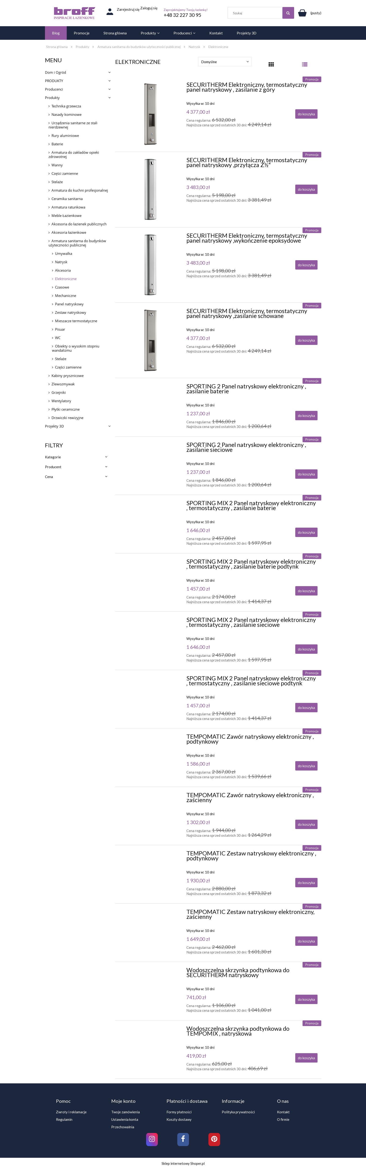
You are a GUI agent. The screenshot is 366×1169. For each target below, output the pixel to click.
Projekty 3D (54, 426)
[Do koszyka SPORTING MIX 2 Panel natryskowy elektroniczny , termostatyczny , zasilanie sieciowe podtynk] (306, 707)
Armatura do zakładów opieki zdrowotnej (73, 154)
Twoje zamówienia (125, 1112)
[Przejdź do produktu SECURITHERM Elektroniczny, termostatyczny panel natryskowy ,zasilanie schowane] (150, 340)
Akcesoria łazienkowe (69, 232)
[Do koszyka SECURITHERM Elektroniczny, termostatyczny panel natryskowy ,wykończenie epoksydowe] (306, 265)
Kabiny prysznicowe (68, 375)
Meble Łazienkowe (66, 215)
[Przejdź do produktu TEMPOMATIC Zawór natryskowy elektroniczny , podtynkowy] (150, 737)
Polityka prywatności (238, 1112)
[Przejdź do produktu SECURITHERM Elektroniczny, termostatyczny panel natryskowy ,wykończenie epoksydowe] (150, 265)
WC (57, 337)
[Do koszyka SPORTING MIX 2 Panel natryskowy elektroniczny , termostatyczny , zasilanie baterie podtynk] (306, 590)
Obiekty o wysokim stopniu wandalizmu (75, 348)
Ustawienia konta (124, 1119)
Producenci (54, 89)
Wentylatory (61, 400)
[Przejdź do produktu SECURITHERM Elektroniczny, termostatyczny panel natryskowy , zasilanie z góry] (150, 114)
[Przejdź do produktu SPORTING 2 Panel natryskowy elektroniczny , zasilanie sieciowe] (150, 445)
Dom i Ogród (55, 72)
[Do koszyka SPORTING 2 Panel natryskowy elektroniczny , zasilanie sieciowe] (306, 474)
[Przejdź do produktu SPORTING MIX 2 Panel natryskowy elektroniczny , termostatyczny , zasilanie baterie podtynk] (150, 562)
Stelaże (57, 181)
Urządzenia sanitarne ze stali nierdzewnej (72, 125)
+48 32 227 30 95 (182, 15)
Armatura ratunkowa (68, 207)
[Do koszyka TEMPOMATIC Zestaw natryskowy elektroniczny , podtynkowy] (306, 882)
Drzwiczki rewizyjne (67, 417)
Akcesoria (63, 270)
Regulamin (64, 1119)
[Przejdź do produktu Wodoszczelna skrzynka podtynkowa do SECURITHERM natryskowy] (150, 971)
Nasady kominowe (66, 114)
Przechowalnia (122, 1127)
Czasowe (62, 287)
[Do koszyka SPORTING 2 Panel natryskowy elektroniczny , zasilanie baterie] (306, 415)
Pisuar (60, 329)
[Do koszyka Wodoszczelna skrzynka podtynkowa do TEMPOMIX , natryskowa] (306, 1058)
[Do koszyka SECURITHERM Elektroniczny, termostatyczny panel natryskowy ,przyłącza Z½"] (306, 189)
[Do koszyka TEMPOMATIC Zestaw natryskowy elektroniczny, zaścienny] (306, 941)
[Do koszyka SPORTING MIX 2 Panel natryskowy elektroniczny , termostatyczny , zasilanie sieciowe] (306, 649)
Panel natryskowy (69, 304)
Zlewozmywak (63, 384)
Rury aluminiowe (65, 135)
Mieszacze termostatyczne (76, 320)
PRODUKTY (54, 80)
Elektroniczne (66, 278)
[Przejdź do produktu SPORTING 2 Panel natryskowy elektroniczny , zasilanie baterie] (150, 387)
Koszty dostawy (179, 1119)
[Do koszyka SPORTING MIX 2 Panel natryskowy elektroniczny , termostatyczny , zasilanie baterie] (306, 532)
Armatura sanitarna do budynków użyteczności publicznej (77, 242)
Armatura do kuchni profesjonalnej (80, 190)
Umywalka (63, 253)
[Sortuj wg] (224, 61)
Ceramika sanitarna (67, 198)
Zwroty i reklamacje (71, 1112)
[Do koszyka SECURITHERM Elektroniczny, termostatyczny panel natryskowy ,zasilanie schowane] (306, 340)
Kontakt (283, 1112)
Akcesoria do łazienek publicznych (79, 224)
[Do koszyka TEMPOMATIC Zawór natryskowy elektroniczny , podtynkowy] (306, 766)
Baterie (57, 144)
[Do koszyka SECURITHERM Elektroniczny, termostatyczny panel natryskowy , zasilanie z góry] (306, 114)
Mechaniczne (65, 295)
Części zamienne (65, 173)
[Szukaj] (288, 13)
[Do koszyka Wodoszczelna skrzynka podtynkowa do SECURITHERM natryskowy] (306, 999)
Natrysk (61, 261)
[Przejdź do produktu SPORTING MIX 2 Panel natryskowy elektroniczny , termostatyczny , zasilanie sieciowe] (150, 621)
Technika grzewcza (66, 106)
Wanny (57, 165)
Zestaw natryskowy (70, 312)
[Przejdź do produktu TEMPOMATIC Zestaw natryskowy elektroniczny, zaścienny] (150, 913)
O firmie (283, 1119)
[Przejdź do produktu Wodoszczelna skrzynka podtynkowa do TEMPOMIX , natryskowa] (150, 1029)
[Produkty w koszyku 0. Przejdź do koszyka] (308, 13)
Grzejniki (59, 392)
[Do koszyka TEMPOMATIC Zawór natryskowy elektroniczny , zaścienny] (306, 824)
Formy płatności (179, 1112)
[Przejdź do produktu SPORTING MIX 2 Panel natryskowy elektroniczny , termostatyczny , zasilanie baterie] (150, 504)
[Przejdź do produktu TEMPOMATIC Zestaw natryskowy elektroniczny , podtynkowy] (150, 854)
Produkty (52, 97)
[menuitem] (56, 33)
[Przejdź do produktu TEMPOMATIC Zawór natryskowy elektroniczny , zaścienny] (150, 796)
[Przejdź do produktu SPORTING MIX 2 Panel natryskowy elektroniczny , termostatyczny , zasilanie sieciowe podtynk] (150, 679)
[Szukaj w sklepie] (261, 13)
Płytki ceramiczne (66, 409)
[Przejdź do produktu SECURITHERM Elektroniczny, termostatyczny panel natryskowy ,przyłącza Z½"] (150, 189)
